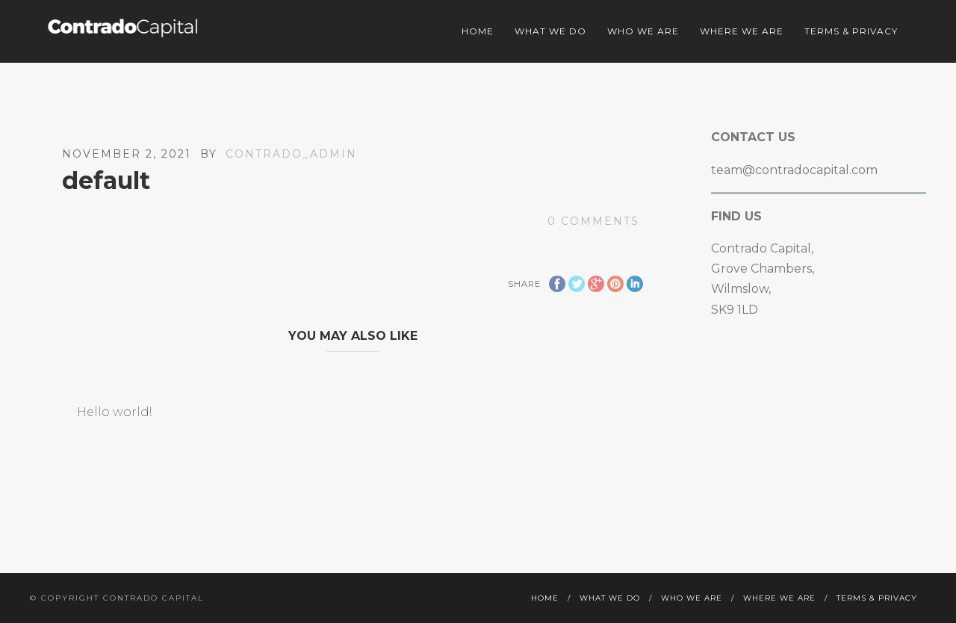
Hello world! (114, 412)
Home (478, 31)
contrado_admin (291, 154)
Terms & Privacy (851, 31)
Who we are (643, 31)
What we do (550, 31)
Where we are (741, 31)
